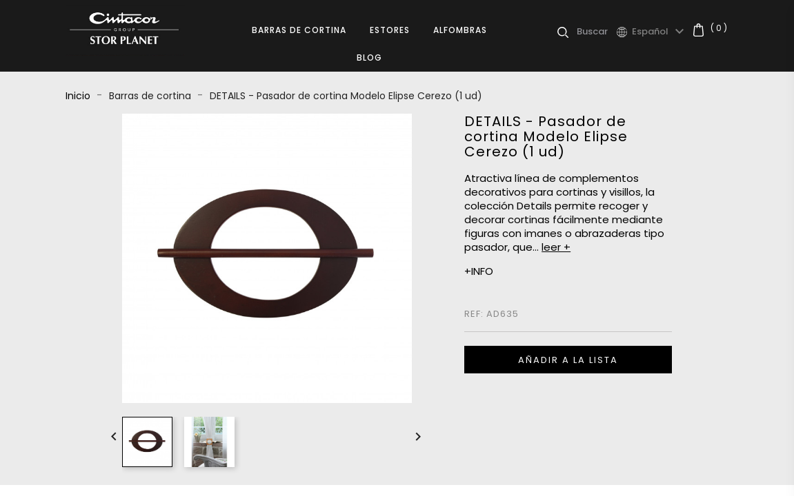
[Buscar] (596, 31)
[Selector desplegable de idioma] (660, 31)
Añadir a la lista (568, 359)
